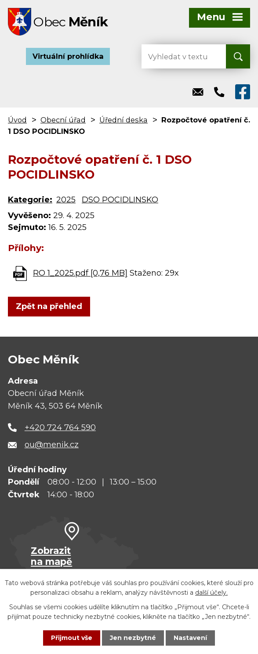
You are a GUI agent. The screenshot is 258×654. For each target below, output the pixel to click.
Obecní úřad (63, 120)
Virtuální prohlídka (68, 57)
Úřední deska (123, 120)
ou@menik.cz (52, 445)
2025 (66, 200)
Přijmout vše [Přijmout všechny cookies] (71, 638)
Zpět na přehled (49, 307)
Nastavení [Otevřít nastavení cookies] (190, 638)
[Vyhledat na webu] (177, 57)
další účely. (211, 593)
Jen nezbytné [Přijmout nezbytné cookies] (133, 638)
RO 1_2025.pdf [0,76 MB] (80, 274)
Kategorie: (30, 200)
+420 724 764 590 (60, 428)
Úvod (17, 120)
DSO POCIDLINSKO (120, 200)
